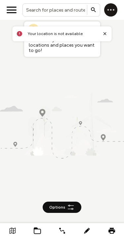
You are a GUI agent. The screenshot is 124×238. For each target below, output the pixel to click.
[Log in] (110, 10)
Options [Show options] (62, 207)
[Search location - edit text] (61, 10)
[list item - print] (111, 230)
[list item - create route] (86, 230)
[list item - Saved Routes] (37, 230)
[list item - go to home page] (12, 230)
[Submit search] (93, 10)
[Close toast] (105, 34)
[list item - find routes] (62, 230)
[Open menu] (11, 10)
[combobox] (61, 10)
